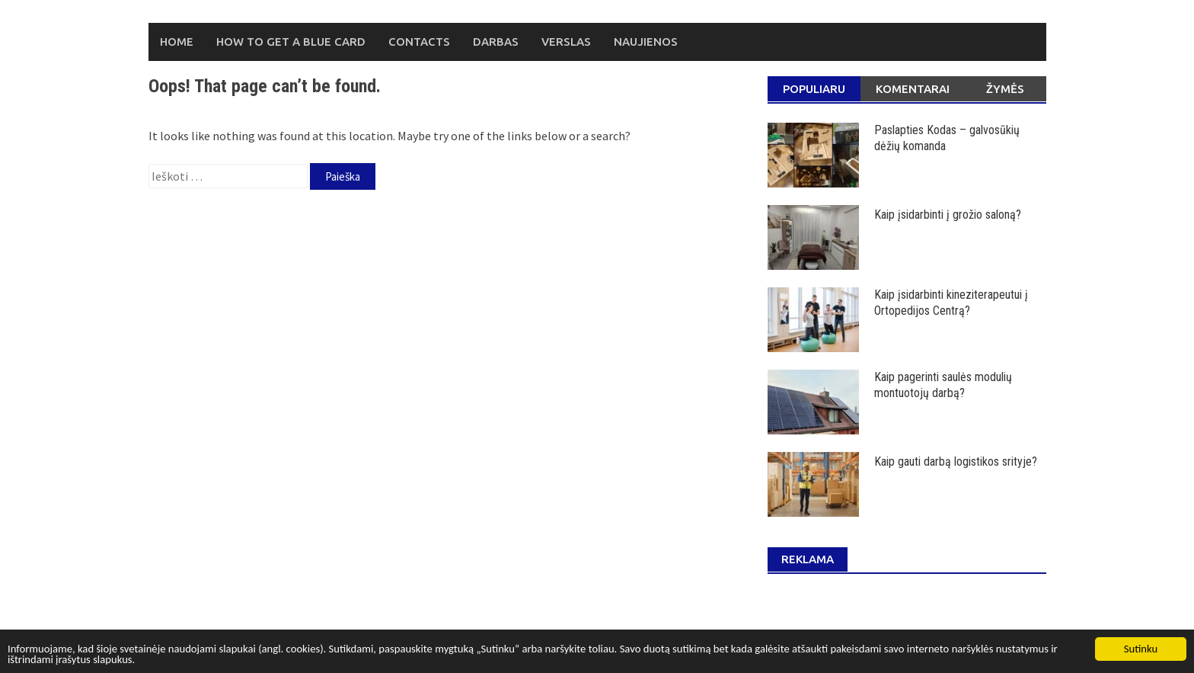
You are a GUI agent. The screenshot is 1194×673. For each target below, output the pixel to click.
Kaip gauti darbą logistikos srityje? (955, 461)
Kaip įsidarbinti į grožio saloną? (947, 214)
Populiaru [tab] (814, 88)
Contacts (419, 41)
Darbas (496, 41)
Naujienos (646, 41)
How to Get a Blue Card (291, 41)
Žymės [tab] (1005, 88)
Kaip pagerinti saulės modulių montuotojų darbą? (943, 385)
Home (176, 41)
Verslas (566, 41)
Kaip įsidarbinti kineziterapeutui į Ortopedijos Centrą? (951, 302)
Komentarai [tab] (913, 88)
